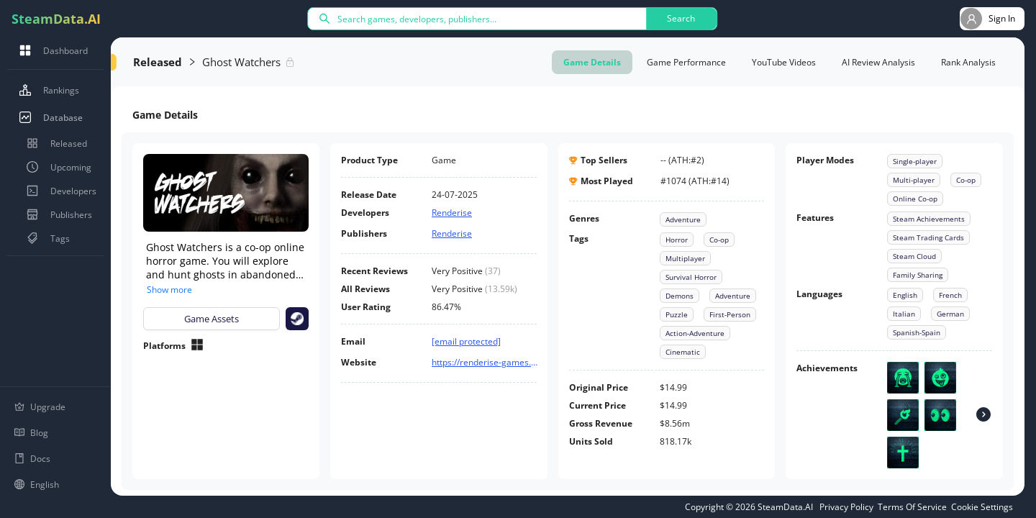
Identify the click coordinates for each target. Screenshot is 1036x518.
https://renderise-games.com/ (486, 362)
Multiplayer (685, 258)
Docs (32, 459)
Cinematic (682, 352)
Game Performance (686, 62)
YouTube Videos (784, 62)
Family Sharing (917, 275)
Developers (59, 190)
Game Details (592, 62)
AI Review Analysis (878, 62)
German (950, 314)
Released (54, 143)
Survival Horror (691, 277)
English (905, 295)
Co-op (719, 240)
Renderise (452, 212)
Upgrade (39, 407)
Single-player (915, 161)
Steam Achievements (929, 219)
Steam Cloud (914, 256)
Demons (679, 296)
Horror (676, 240)
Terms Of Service (912, 507)
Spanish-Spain (916, 332)
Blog (31, 433)
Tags (46, 238)
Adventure (683, 219)
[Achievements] (983, 415)
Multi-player (914, 180)
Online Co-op (915, 199)
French (950, 295)
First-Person (729, 314)
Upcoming (56, 167)
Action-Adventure (694, 333)
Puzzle (676, 314)
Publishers (57, 214)
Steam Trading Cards (928, 237)
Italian (904, 314)
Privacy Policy (846, 507)
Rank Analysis (968, 62)
